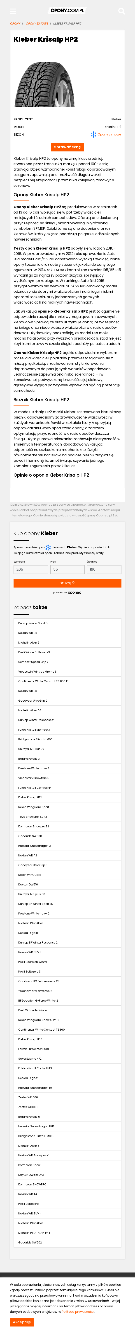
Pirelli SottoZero (28, 1204)
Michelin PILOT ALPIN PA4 (34, 1233)
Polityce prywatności (78, 1311)
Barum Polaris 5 (29, 1117)
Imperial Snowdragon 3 (34, 846)
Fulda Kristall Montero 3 (34, 730)
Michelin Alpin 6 (29, 1146)
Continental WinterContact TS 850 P (43, 681)
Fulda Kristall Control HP (34, 788)
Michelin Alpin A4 (29, 710)
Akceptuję (22, 1322)
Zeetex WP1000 (28, 1097)
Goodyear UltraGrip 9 (32, 701)
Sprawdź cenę (67, 147)
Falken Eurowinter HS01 (33, 1049)
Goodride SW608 (30, 836)
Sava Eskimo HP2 (30, 1059)
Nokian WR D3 (27, 691)
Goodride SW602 (30, 1242)
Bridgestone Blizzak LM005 (36, 1136)
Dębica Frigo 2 (28, 1078)
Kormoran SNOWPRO (32, 1184)
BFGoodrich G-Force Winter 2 (38, 1000)
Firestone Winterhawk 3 (33, 768)
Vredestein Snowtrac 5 (33, 778)
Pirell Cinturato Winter (32, 1010)
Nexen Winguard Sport (33, 807)
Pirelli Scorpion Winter (32, 962)
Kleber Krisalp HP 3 (30, 1039)
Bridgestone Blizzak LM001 (36, 739)
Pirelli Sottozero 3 (29, 971)
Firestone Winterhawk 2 (33, 913)
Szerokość (19, 561)
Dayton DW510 (28, 884)
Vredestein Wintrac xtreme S (37, 671)
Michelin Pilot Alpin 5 (32, 1223)
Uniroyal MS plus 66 (31, 894)
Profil (53, 561)
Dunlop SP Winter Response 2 (38, 942)
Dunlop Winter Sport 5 (33, 623)
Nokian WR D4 (27, 633)
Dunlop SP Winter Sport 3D (35, 904)
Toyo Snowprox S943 (32, 817)
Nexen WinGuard (29, 875)
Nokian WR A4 (27, 1194)
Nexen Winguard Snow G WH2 (38, 1020)
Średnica (92, 561)
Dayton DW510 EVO (31, 1175)
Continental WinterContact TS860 (41, 1029)
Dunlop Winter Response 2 (36, 720)
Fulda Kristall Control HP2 (35, 1068)
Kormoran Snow (29, 1165)
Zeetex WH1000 (28, 1107)
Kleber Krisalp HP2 (30, 797)
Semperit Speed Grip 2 (33, 662)
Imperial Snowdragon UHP (36, 1126)
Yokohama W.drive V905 (35, 991)
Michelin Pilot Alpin (30, 923)
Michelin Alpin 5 (29, 642)
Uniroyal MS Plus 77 (31, 749)
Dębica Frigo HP (28, 933)
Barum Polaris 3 (29, 759)
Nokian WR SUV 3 (29, 952)
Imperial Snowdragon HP (35, 1088)
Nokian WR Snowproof (33, 1155)
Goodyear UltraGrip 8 (32, 865)
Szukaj (67, 583)
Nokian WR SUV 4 (30, 1213)
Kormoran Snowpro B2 (33, 826)
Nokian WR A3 (27, 855)
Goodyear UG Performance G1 (38, 981)
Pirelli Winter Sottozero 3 (34, 652)
